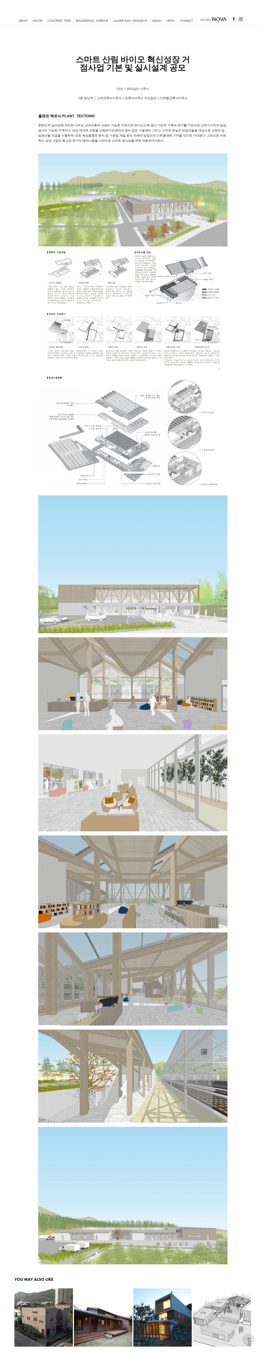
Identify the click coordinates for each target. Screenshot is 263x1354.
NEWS (170, 21)
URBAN (156, 21)
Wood (37, 21)
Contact (186, 21)
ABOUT (23, 21)
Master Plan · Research (130, 21)
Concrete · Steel (59, 21)
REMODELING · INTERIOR (92, 21)
